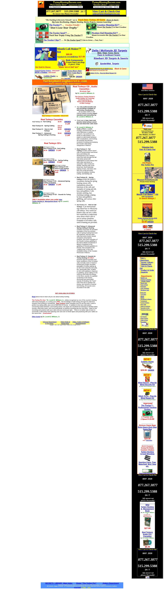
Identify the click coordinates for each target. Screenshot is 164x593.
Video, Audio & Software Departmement (80, 322)
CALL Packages (145, 288)
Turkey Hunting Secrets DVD (147, 218)
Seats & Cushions (145, 306)
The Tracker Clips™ (52, 40)
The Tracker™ (55, 25)
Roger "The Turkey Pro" (86, 583)
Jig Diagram (149, 196)
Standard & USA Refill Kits (67, 57)
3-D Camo (143, 294)
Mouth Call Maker (145, 194)
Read (34, 296)
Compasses (144, 301)
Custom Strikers (145, 302)
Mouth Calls (144, 283)
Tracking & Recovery (146, 309)
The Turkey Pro (147, 165)
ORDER (150, 222)
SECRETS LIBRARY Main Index (58, 583)
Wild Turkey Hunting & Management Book (47, 200)
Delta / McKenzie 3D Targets (109, 50)
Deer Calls (143, 304)
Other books (36, 316)
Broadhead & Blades (146, 299)
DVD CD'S (143, 292)
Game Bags (67, 78)
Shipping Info (148, 147)
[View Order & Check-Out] (65, 322)
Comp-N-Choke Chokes (43, 71)
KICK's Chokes (41, 72)
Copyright (77, 587)
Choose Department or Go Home (50, 322)
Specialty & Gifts (145, 308)
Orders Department (110, 583)
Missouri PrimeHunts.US (147, 180)
